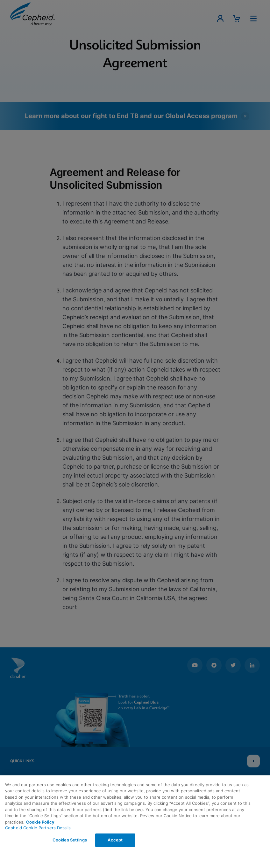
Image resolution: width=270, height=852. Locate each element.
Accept (115, 839)
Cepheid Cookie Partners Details (38, 827)
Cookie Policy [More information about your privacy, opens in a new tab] (40, 822)
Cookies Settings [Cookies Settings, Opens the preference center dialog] (70, 839)
